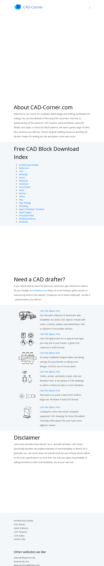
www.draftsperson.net (24, 557)
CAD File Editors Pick (50, 310)
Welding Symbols (27, 218)
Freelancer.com (40, 290)
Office (22, 196)
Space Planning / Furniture (31, 209)
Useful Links (19, 539)
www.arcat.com (21, 561)
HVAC (21, 190)
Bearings (23, 174)
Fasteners (24, 183)
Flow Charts (25, 187)
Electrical (23, 180)
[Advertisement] (52, 79)
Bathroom (24, 168)
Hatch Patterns (21, 528)
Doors (22, 177)
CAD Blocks (19, 524)
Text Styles (19, 535)
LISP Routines (20, 531)
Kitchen (22, 193)
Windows (23, 221)
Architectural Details (29, 164)
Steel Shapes (25, 212)
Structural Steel (26, 215)
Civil (21, 171)
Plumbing (23, 206)
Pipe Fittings (25, 202)
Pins (21, 199)
